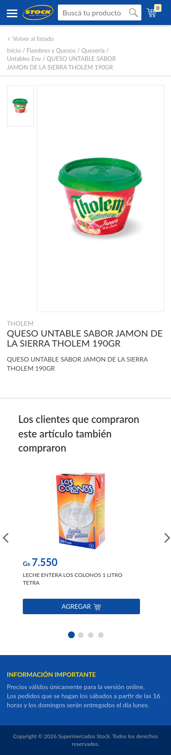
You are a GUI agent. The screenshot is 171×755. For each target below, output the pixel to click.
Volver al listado (30, 38)
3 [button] (90, 634)
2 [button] (80, 634)
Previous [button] (4, 536)
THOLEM (20, 323)
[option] (81, 545)
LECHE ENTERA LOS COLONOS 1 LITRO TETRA (72, 578)
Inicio (14, 50)
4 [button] (101, 634)
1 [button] (70, 634)
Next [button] (166, 536)
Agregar (81, 606)
